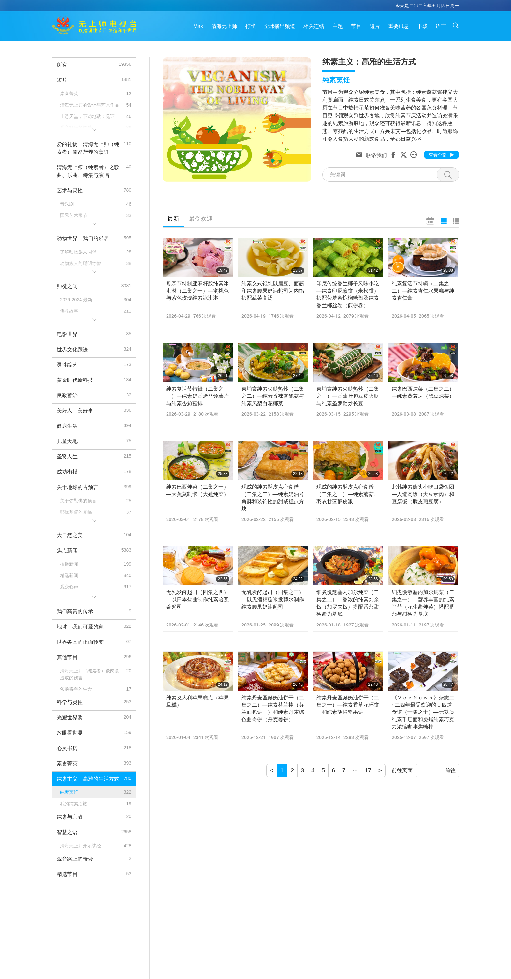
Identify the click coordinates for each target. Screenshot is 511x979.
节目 (356, 26)
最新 (173, 218)
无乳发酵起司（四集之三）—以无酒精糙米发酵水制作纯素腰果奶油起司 (272, 599)
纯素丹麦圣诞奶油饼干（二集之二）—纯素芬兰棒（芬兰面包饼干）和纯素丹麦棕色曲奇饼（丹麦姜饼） (272, 708)
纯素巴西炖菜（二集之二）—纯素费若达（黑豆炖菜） (423, 392)
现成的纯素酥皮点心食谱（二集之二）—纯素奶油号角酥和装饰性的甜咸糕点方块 (272, 497)
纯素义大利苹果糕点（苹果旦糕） (197, 701)
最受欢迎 (200, 218)
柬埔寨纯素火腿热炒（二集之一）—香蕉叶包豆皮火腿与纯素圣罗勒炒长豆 (347, 396)
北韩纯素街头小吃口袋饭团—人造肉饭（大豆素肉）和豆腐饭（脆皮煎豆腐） (423, 494)
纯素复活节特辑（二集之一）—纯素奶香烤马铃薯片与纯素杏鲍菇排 (197, 396)
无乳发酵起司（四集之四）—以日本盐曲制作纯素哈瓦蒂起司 (197, 599)
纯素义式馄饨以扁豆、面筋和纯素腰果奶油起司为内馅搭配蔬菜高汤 (272, 291)
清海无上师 (224, 26)
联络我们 (376, 154)
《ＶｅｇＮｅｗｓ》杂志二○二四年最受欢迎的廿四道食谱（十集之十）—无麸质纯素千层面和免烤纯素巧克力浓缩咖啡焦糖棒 (423, 712)
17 (367, 770)
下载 (422, 26)
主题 (337, 26)
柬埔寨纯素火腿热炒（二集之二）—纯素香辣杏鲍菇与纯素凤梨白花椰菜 (272, 396)
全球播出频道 (279, 26)
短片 (375, 26)
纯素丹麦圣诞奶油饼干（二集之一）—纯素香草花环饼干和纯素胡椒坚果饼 (347, 705)
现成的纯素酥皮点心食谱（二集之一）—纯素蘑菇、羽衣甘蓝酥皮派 (347, 494)
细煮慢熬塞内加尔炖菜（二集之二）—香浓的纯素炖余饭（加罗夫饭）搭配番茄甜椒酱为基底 (347, 603)
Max (198, 26)
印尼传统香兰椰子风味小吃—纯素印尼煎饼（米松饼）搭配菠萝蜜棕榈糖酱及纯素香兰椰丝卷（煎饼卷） (347, 294)
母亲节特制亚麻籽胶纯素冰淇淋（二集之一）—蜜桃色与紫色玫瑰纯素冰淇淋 (197, 291)
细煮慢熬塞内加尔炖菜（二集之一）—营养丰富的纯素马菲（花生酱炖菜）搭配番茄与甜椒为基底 (423, 603)
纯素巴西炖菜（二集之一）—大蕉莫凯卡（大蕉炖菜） (197, 490)
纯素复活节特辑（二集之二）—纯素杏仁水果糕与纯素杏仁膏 (423, 291)
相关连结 (313, 26)
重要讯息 (398, 26)
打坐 (250, 26)
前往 (450, 770)
